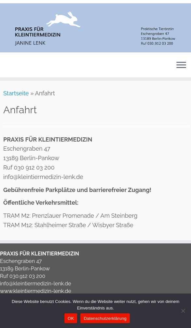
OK (71, 318)
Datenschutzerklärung (105, 318)
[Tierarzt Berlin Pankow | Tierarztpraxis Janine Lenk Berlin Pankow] (95, 27)
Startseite (16, 93)
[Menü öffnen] (181, 66)
